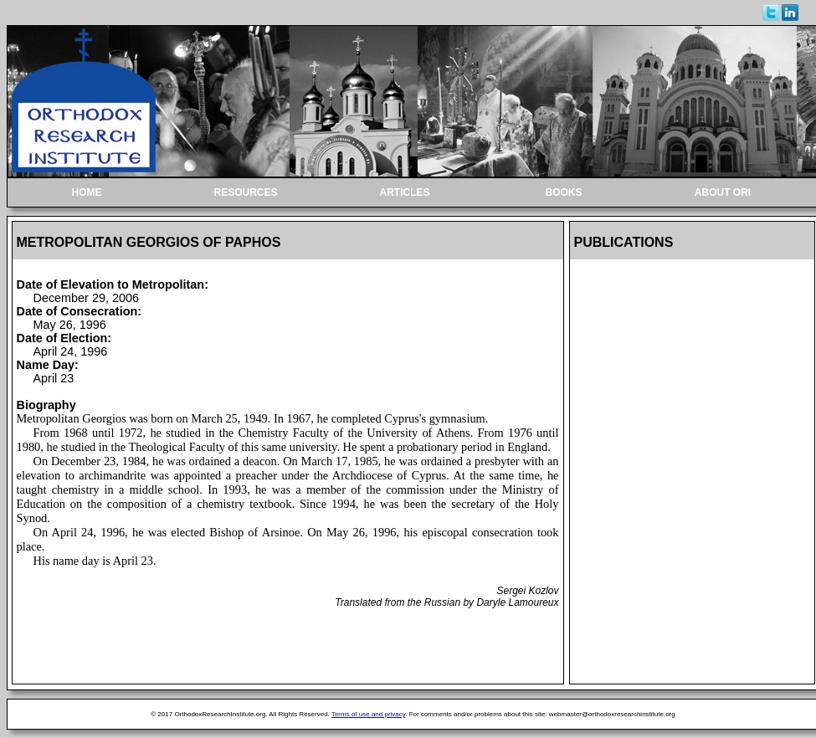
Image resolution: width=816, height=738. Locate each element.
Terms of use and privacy (368, 714)
